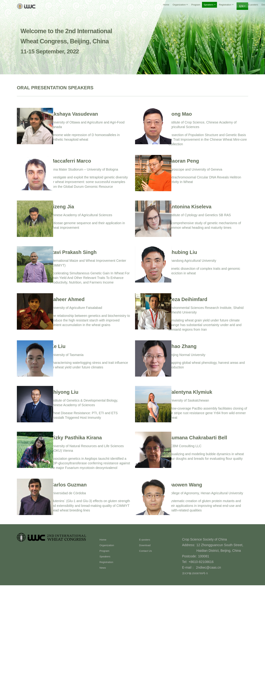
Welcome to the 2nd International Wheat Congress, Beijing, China (79, 40)
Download (206, 6)
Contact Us (224, 6)
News (103, 678)
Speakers (106, 667)
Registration (108, 672)
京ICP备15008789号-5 (198, 684)
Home (81, 6)
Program (117, 6)
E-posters (189, 6)
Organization (108, 656)
